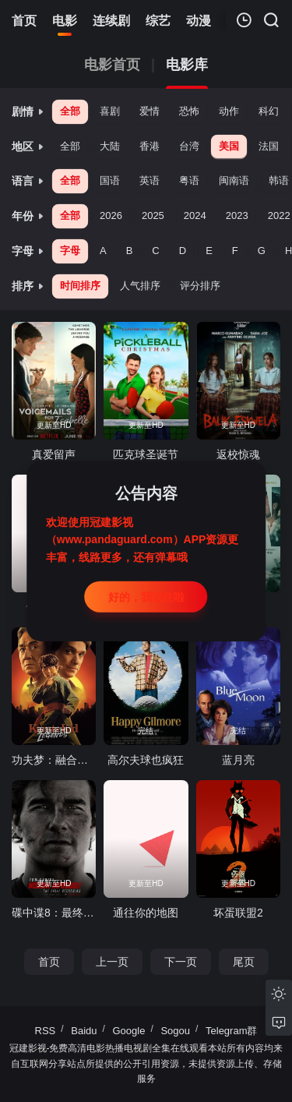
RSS (45, 1031)
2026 (111, 215)
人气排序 (140, 285)
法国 (269, 146)
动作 (229, 111)
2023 (237, 215)
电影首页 (112, 65)
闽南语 (234, 180)
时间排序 (80, 285)
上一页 (112, 961)
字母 (70, 250)
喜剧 (110, 111)
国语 (110, 180)
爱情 (149, 111)
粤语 (189, 180)
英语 (149, 180)
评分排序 (200, 285)
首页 (49, 961)
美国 (229, 146)
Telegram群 (231, 1031)
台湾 (189, 146)
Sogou (175, 1031)
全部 (70, 111)
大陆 (110, 146)
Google (129, 1031)
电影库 (187, 65)
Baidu (84, 1031)
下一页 (180, 961)
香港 (149, 146)
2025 (153, 215)
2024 (195, 215)
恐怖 (189, 111)
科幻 (269, 111)
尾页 (244, 961)
